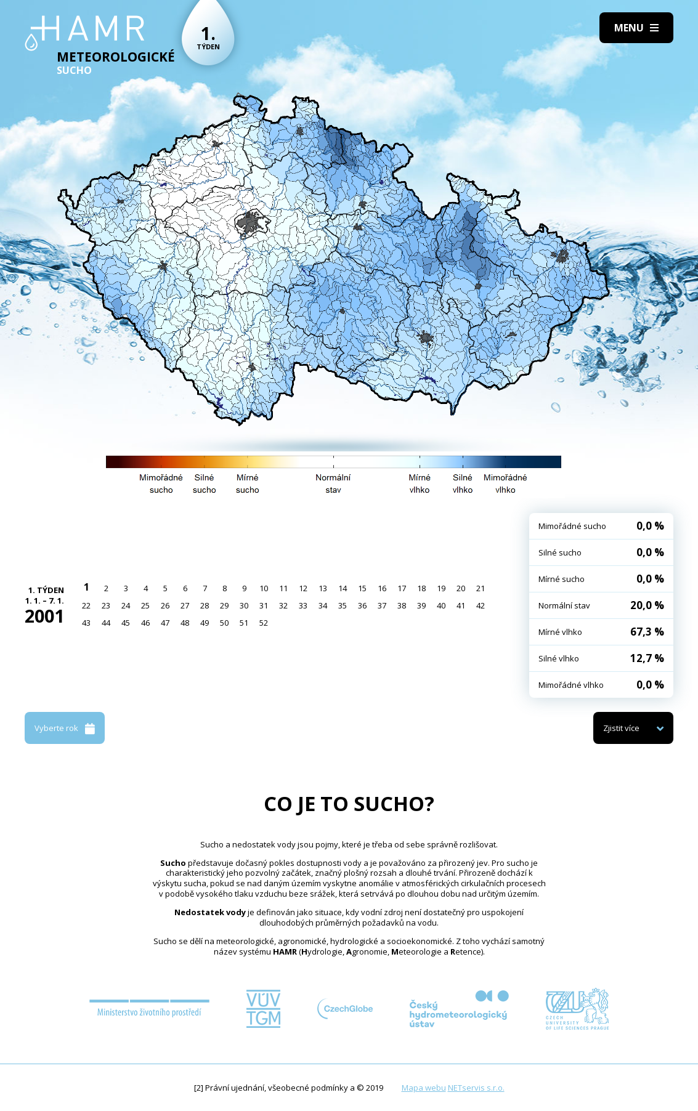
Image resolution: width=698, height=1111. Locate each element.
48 (185, 622)
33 (303, 605)
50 (224, 622)
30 (244, 605)
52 (263, 622)
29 (224, 605)
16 (382, 588)
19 (441, 588)
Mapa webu (424, 1087)
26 (165, 605)
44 (106, 622)
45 (125, 622)
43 (86, 622)
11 (283, 588)
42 (480, 605)
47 (165, 622)
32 (283, 605)
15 (362, 588)
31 (263, 605)
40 (441, 605)
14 (342, 588)
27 (185, 605)
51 (244, 622)
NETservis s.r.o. (476, 1087)
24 (125, 605)
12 (303, 588)
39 (421, 605)
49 (204, 622)
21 (480, 588)
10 (263, 588)
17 (401, 588)
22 (86, 605)
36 (362, 605)
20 (461, 588)
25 (145, 605)
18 (421, 588)
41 (461, 605)
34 (323, 605)
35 (342, 605)
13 (323, 588)
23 (106, 605)
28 (204, 605)
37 (382, 605)
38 (401, 605)
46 (145, 622)
